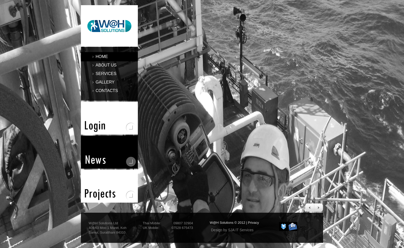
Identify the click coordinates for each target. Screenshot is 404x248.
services (104, 73)
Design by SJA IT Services (232, 230)
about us (106, 65)
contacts (107, 90)
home (102, 56)
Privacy (253, 223)
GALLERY (105, 82)
